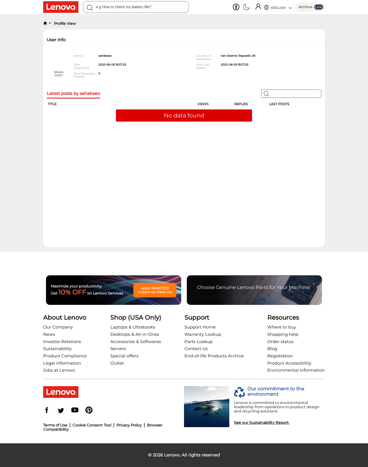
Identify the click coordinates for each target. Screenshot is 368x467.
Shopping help (282, 334)
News (49, 334)
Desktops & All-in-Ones (134, 334)
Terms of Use (55, 425)
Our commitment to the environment (275, 391)
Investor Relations (62, 341)
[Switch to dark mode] (246, 7)
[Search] (89, 8)
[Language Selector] (278, 7)
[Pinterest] (88, 410)
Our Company (58, 327)
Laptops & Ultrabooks (132, 327)
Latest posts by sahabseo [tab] (73, 93)
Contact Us (196, 348)
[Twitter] (60, 410)
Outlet (117, 363)
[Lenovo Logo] (63, 7)
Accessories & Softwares (135, 341)
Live (318, 7)
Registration (280, 356)
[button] (236, 7)
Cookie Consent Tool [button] (92, 425)
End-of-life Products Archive (214, 356)
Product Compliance (65, 356)
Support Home (200, 327)
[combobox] (136, 7)
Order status (280, 341)
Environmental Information (296, 370)
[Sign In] (258, 7)
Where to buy (281, 327)
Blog (272, 348)
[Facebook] (46, 410)
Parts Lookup (198, 341)
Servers (118, 348)
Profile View (64, 23)
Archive (306, 7)
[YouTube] (74, 410)
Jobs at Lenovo (59, 370)
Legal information (62, 363)
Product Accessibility (289, 363)
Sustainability (57, 348)
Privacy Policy (129, 425)
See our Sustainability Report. (261, 422)
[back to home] (45, 23)
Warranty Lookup (202, 334)
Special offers (124, 356)
